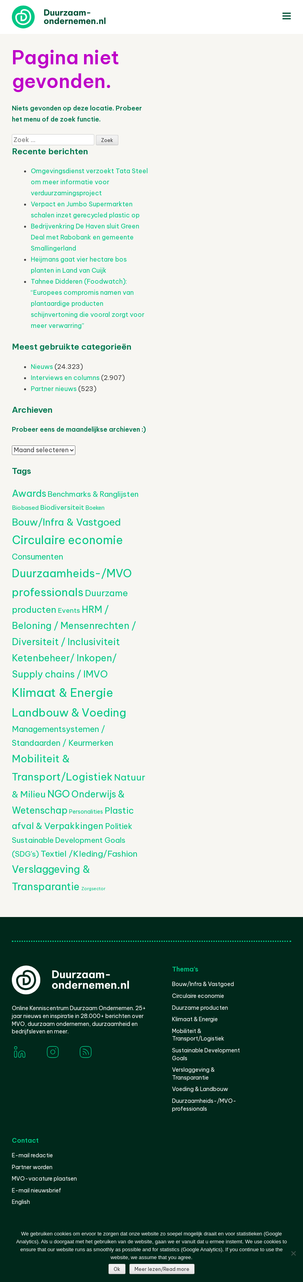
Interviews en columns (65, 378)
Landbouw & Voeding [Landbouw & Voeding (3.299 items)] (69, 712)
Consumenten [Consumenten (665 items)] (37, 556)
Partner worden (32, 1167)
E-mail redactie (32, 1155)
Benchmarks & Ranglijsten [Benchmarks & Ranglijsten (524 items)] (93, 494)
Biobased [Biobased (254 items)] (25, 507)
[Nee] (293, 1253)
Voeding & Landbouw (200, 1089)
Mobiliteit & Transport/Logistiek (198, 1034)
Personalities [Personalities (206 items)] (86, 811)
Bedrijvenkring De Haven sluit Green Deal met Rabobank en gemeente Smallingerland (85, 237)
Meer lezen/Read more (162, 1269)
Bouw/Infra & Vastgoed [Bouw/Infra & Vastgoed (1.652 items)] (66, 522)
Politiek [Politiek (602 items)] (118, 826)
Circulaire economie (198, 995)
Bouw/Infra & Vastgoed (203, 984)
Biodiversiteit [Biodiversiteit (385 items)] (62, 507)
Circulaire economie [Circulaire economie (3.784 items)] (67, 540)
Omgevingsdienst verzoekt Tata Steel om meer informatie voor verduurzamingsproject (89, 182)
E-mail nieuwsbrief (36, 1190)
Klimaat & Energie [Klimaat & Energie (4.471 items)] (62, 692)
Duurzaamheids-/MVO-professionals (204, 1104)
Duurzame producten (200, 1007)
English (21, 1201)
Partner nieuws (54, 389)
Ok (117, 1269)
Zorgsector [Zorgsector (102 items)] (93, 888)
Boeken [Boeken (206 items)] (95, 507)
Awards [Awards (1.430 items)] (29, 493)
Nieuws (42, 367)
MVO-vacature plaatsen (44, 1178)
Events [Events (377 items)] (69, 610)
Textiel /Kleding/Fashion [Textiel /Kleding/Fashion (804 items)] (89, 853)
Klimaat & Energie (195, 1019)
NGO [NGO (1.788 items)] (58, 794)
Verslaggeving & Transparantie (193, 1073)
